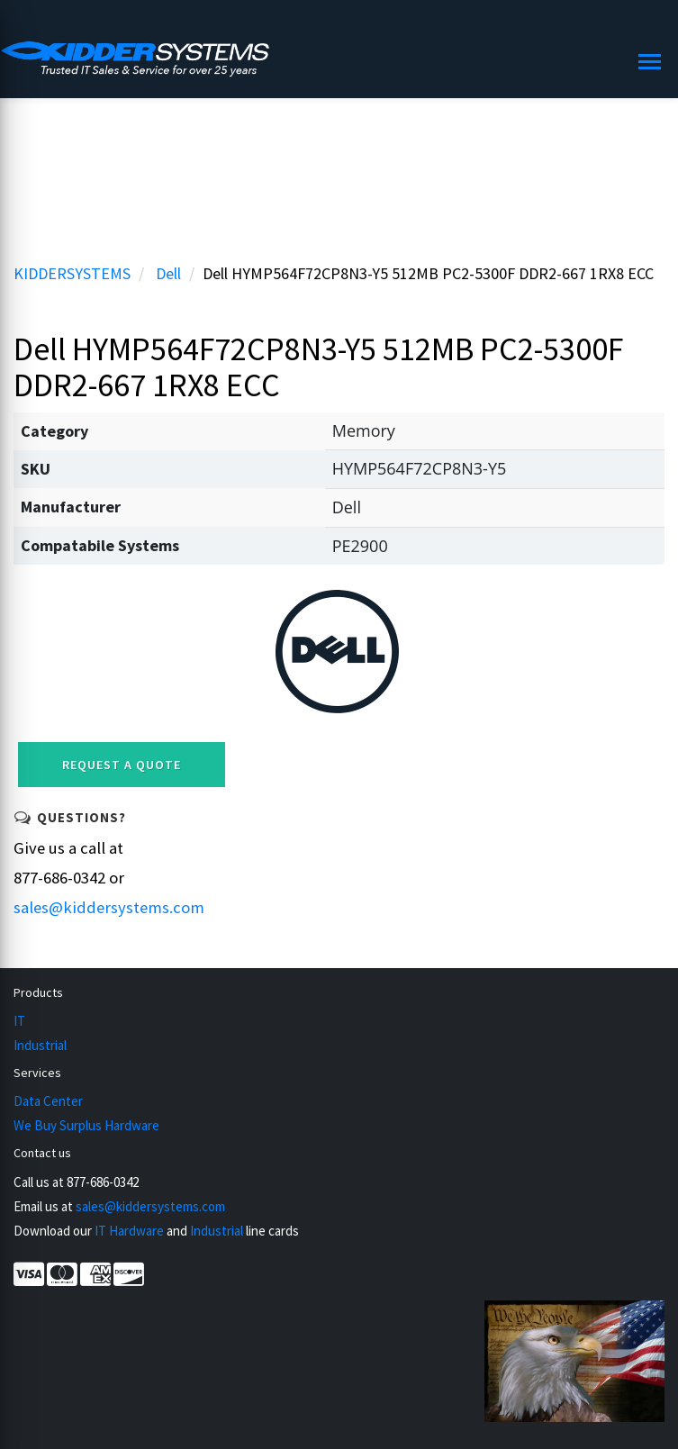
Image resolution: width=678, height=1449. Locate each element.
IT (19, 1020)
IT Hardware (129, 1230)
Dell (168, 273)
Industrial (40, 1045)
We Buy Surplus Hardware (86, 1125)
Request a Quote (121, 764)
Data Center (48, 1100)
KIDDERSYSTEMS (72, 273)
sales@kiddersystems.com (109, 907)
